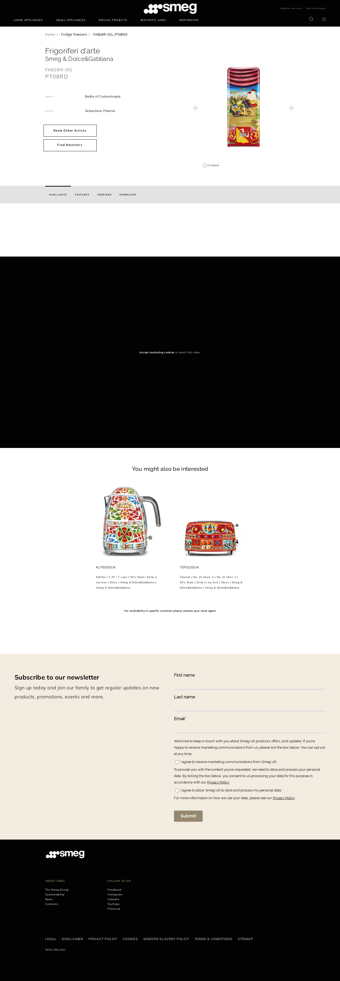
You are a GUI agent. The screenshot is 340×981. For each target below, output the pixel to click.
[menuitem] (29, 20)
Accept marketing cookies (157, 352)
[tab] (58, 194)
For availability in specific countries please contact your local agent (170, 611)
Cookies (130, 939)
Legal (51, 939)
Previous (195, 107)
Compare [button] (213, 165)
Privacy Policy (102, 939)
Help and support (316, 8)
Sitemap (245, 939)
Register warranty (291, 8)
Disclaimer (72, 939)
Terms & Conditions (213, 939)
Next (291, 107)
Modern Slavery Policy (166, 939)
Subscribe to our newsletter (57, 677)
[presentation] (40, 237)
